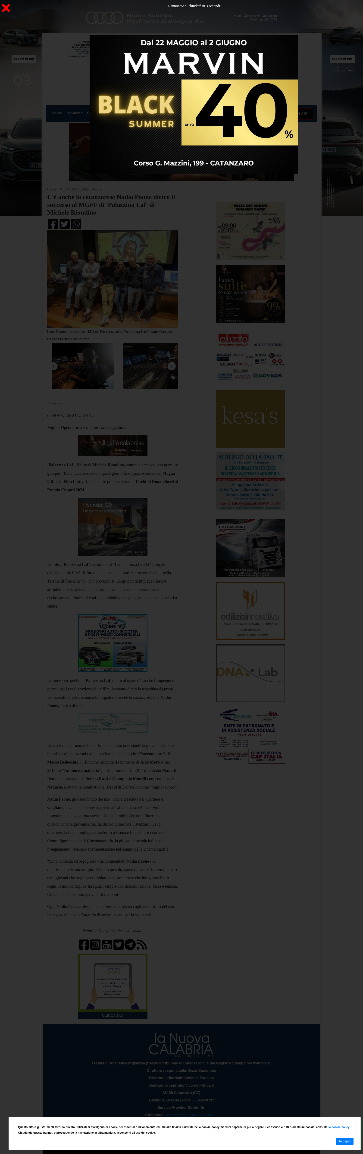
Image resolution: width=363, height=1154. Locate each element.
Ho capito (344, 1141)
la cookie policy (339, 1127)
